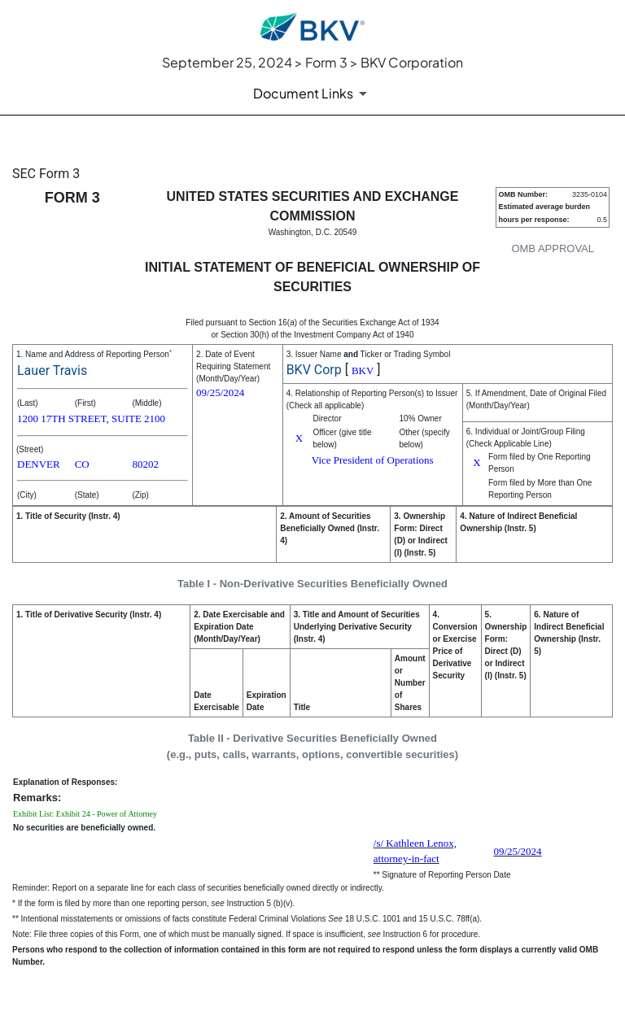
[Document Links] (313, 93)
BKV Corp (314, 369)
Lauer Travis (52, 370)
